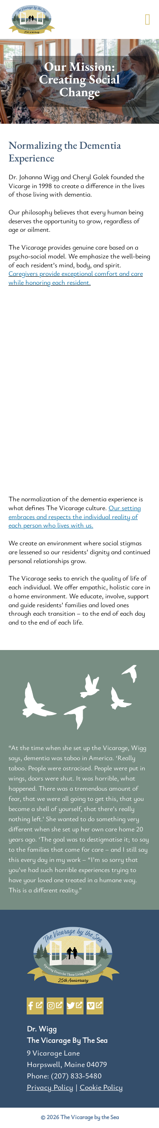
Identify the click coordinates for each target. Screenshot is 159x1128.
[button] (148, 19)
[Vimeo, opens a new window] (94, 1005)
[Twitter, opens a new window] (75, 1005)
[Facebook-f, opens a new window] (35, 1005)
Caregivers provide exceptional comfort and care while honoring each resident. (75, 278)
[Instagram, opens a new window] (55, 1005)
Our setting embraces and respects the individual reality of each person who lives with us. (74, 516)
